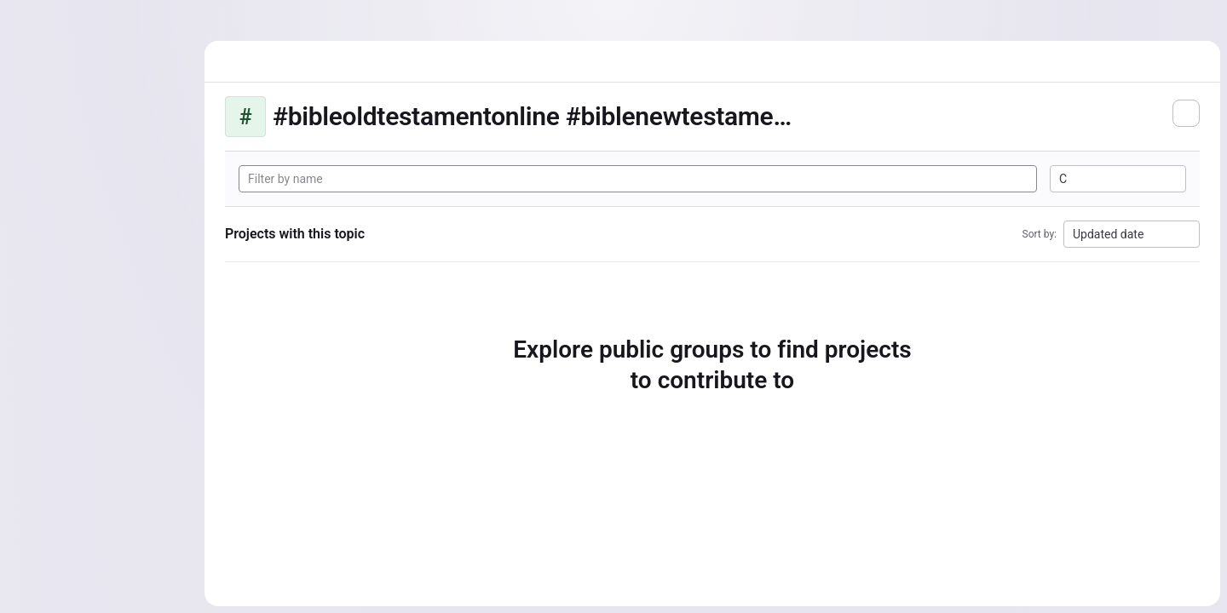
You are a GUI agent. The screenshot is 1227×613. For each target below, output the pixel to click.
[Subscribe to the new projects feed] (1186, 113)
